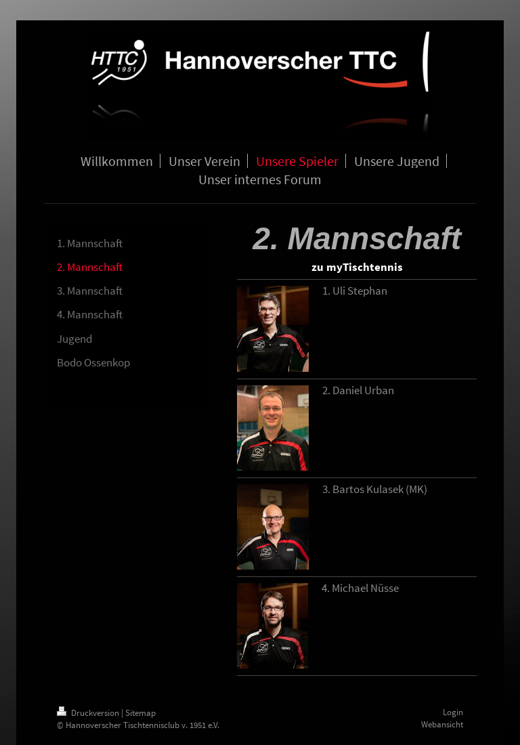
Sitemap (140, 713)
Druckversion (89, 713)
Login (453, 712)
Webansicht (442, 724)
